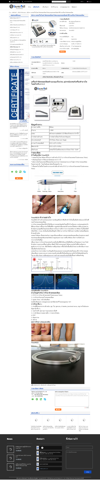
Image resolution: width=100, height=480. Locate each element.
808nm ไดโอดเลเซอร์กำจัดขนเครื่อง (17, 20)
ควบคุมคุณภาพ (64, 7)
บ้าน (29, 7)
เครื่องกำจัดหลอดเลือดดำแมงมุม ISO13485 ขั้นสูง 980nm (48, 428)
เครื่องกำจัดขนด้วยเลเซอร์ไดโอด (17, 24)
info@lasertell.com (15, 1)
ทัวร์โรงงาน (54, 7)
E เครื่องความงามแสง (14, 35)
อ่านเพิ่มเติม (18, 450)
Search (68, 1)
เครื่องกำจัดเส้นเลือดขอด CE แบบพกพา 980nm (60, 427)
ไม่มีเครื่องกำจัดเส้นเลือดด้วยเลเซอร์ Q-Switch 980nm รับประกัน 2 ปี (36, 428)
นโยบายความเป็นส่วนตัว (21, 478)
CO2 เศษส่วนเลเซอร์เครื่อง (15, 44)
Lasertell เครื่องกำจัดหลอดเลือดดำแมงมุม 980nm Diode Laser (71, 428)
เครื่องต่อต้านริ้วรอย (51, 385)
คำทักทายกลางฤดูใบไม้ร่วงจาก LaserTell (23, 447)
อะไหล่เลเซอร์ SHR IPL (15, 57)
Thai (90, 1)
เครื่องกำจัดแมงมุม (22, 12)
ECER (82, 478)
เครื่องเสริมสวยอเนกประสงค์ (16, 54)
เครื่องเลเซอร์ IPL (13, 37)
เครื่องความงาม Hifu (14, 59)
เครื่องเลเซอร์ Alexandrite (15, 32)
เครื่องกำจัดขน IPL (14, 27)
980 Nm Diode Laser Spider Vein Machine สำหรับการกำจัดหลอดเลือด (83, 428)
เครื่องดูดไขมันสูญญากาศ (15, 49)
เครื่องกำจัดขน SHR (14, 18)
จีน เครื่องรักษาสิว (31, 478)
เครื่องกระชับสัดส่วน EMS (15, 62)
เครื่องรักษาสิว (37, 385)
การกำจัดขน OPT (13, 30)
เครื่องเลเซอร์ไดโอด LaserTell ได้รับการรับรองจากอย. (23, 464)
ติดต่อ (63, 51)
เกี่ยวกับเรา (45, 7)
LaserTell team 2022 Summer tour (23, 456)
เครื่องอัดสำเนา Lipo (14, 52)
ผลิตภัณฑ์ (36, 7)
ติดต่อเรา (74, 7)
